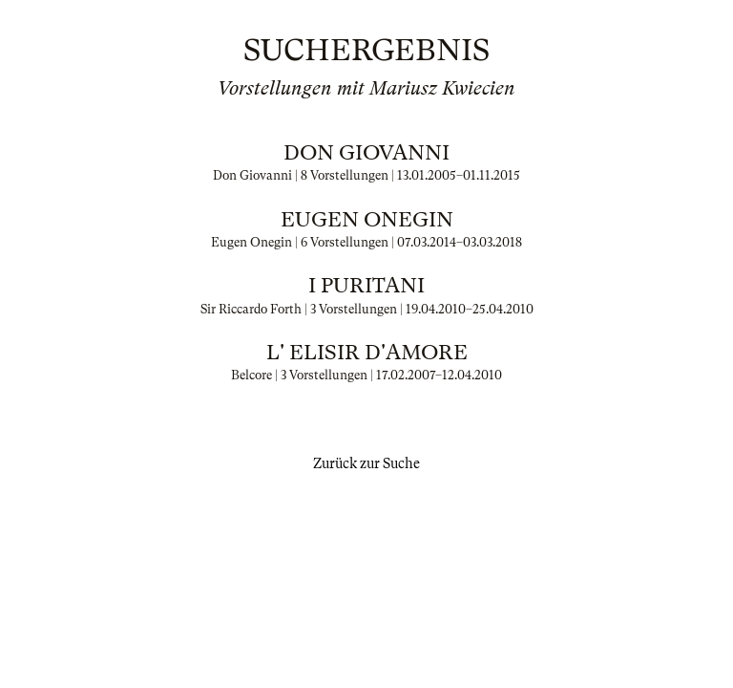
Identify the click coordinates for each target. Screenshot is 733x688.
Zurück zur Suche (366, 463)
